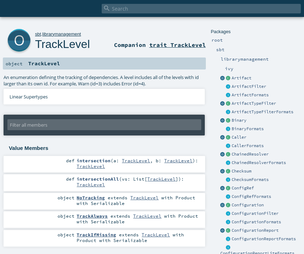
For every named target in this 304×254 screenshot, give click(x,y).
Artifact (241, 77)
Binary (239, 120)
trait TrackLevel (177, 44)
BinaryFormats (248, 128)
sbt (38, 34)
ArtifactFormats (250, 94)
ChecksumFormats (250, 179)
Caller (239, 137)
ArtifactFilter (249, 86)
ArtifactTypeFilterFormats (262, 111)
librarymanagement (61, 34)
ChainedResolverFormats (259, 162)
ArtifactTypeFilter (254, 103)
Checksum (241, 171)
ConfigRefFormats (251, 196)
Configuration (248, 204)
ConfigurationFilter (255, 213)
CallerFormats (248, 145)
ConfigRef (243, 188)
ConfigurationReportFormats (264, 238)
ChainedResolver (250, 154)
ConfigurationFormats (256, 221)
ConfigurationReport (255, 230)
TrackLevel (62, 44)
